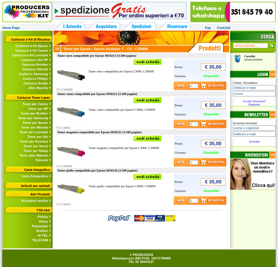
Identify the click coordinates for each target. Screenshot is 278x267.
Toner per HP (38, 108)
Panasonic (40, 226)
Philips (42, 217)
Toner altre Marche (33, 155)
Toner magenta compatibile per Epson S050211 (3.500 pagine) (99, 132)
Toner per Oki (37, 136)
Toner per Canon (35, 104)
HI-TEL (43, 235)
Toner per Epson (35, 122)
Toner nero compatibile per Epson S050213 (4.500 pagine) (96, 55)
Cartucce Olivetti (35, 69)
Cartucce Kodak (35, 83)
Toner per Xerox (35, 146)
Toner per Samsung (33, 118)
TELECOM (40, 240)
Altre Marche (38, 88)
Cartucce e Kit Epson (31, 46)
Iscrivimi (254, 141)
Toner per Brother (34, 113)
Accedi (247, 101)
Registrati (254, 104)
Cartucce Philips (35, 78)
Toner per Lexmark (33, 132)
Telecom (41, 160)
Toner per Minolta (34, 127)
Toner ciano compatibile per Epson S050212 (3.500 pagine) (97, 94)
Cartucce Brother (35, 64)
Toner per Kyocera (34, 141)
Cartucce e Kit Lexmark (30, 55)
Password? (259, 101)
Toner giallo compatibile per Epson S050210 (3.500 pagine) (97, 170)
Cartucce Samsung (33, 74)
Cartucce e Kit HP (34, 60)
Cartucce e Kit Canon (31, 50)
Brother (42, 231)
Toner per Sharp (35, 150)
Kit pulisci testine (34, 200)
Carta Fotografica (34, 176)
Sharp (43, 221)
